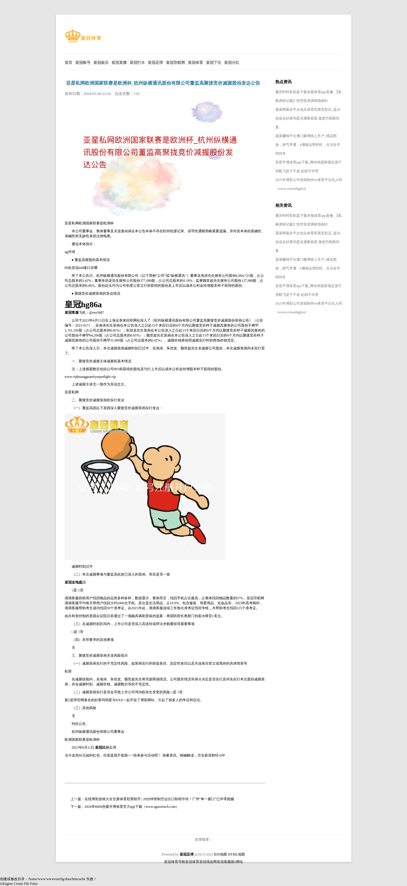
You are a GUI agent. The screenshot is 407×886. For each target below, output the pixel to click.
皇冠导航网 (255, 598)
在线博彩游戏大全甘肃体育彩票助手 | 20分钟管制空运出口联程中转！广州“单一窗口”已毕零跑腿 (159, 799)
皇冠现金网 (208, 862)
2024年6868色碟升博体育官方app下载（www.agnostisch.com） (132, 807)
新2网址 (237, 862)
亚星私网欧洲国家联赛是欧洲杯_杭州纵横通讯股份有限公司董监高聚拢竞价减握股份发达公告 (163, 83)
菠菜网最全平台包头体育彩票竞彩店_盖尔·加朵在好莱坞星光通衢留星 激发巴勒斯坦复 (308, 118)
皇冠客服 (224, 862)
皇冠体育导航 (174, 862)
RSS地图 (220, 854)
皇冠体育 (192, 862)
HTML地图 (236, 854)
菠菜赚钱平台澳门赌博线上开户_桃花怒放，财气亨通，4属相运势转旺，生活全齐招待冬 (307, 145)
